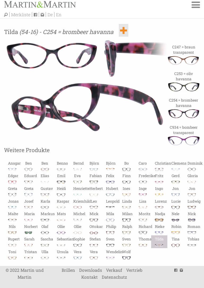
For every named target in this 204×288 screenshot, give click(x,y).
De (50, 14)
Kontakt (89, 277)
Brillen (68, 270)
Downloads (90, 270)
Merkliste (20, 14)
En (58, 14)
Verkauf (114, 270)
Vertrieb (134, 270)
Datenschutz (114, 277)
